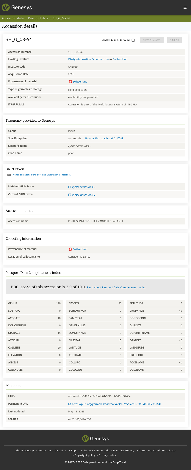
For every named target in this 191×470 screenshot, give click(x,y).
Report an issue (81, 450)
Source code (101, 450)
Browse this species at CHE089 (104, 138)
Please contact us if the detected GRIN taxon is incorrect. (38, 174)
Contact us (44, 450)
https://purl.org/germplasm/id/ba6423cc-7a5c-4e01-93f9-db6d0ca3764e (115, 404)
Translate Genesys (124, 450)
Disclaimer (61, 450)
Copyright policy (85, 455)
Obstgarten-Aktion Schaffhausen (88, 59)
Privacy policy (107, 455)
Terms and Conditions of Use (157, 450)
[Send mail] (9, 175)
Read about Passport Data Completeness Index (116, 287)
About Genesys (24, 450)
